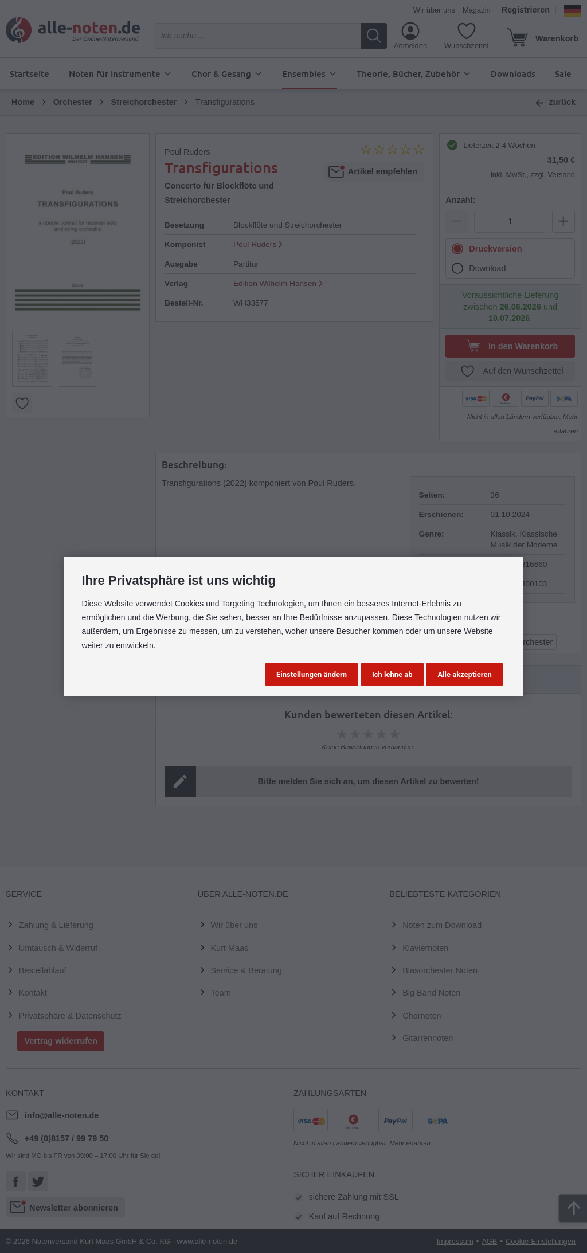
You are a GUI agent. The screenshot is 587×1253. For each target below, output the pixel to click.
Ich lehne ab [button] (392, 674)
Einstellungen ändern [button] (311, 674)
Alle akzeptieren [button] (464, 674)
